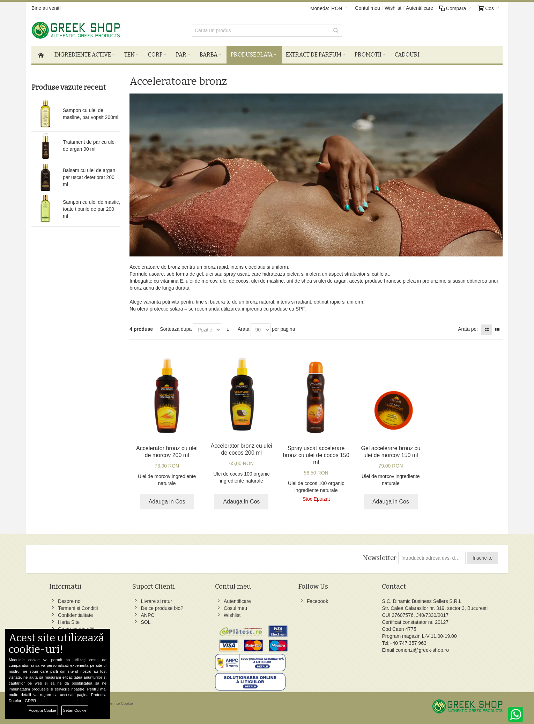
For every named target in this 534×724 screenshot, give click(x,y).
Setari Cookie (75, 710)
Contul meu (367, 8)
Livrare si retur (156, 601)
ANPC (148, 615)
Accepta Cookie (42, 710)
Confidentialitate (75, 615)
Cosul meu (235, 608)
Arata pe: (468, 329)
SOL (146, 622)
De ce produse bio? (162, 608)
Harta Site (69, 622)
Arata (243, 329)
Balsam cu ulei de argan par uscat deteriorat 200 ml (89, 177)
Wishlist (393, 8)
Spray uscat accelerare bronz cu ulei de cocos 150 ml (316, 455)
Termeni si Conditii (78, 608)
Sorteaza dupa (176, 329)
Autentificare (419, 8)
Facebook (317, 601)
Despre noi (70, 601)
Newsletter (379, 558)
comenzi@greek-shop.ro (422, 650)
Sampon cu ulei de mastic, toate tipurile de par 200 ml (91, 209)
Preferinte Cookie (118, 703)
